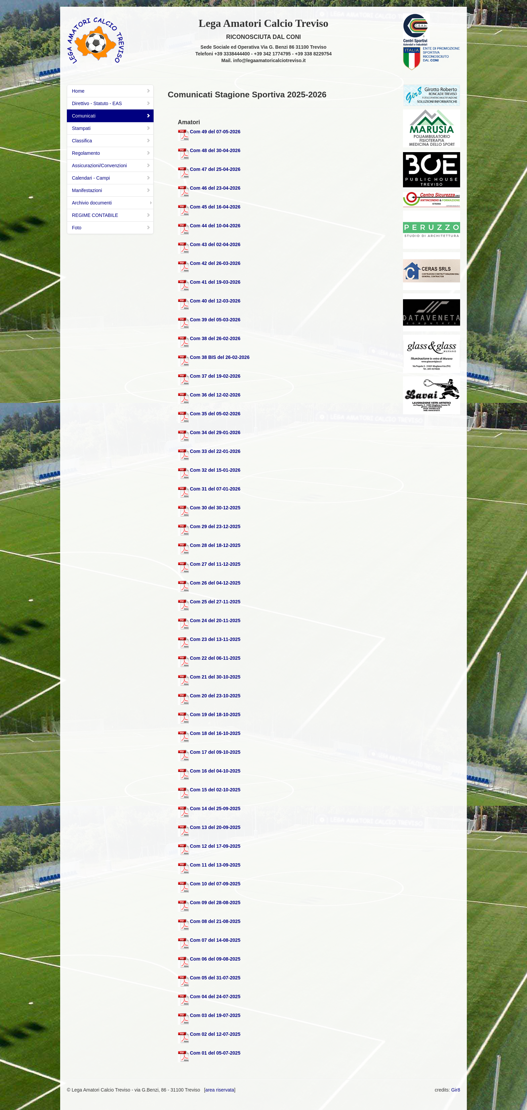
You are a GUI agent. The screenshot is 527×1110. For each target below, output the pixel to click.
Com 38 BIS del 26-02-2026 (219, 357)
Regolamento (111, 153)
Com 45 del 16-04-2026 (215, 207)
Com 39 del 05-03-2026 (215, 319)
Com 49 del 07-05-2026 (215, 131)
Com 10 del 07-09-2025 (215, 883)
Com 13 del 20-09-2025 (215, 827)
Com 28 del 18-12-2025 (215, 545)
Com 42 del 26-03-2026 (215, 263)
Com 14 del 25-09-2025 (215, 808)
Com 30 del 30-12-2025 (215, 507)
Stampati (111, 128)
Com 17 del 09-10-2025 (215, 752)
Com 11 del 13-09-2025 (215, 865)
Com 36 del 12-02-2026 (215, 395)
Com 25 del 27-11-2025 (215, 601)
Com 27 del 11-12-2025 (215, 564)
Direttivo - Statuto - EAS (111, 103)
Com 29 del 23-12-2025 (215, 526)
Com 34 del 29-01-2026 (215, 432)
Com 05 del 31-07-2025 (215, 977)
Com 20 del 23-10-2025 (215, 695)
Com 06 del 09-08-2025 (215, 959)
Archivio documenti (92, 202)
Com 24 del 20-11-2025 (215, 620)
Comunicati (111, 116)
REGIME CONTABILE (111, 215)
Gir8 (455, 1090)
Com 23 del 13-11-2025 (215, 639)
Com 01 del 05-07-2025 (215, 1053)
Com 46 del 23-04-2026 (215, 188)
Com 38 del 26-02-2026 (215, 338)
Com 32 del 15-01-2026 (215, 470)
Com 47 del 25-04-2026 (215, 169)
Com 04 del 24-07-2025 (215, 996)
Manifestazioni (111, 190)
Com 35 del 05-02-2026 (215, 413)
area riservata (219, 1090)
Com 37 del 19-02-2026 (215, 376)
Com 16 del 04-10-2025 (215, 771)
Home (111, 91)
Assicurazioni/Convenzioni (111, 165)
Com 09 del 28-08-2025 (215, 902)
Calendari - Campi (111, 178)
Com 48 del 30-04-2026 (215, 150)
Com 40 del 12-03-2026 (215, 301)
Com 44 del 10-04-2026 (215, 225)
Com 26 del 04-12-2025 (215, 583)
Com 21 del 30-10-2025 (215, 677)
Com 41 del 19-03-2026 (215, 282)
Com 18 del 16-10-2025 (215, 733)
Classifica (111, 140)
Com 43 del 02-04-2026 (215, 244)
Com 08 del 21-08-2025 (215, 921)
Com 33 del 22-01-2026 (215, 451)
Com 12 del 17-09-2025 (215, 846)
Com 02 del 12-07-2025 (215, 1034)
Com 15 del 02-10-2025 (215, 789)
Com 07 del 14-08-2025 (215, 940)
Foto (111, 227)
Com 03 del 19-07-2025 (215, 1015)
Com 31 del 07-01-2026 (215, 489)
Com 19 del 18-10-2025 (215, 714)
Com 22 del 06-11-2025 (215, 658)
